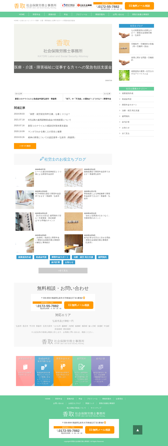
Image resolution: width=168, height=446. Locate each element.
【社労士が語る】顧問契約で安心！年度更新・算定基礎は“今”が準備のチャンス (48, 218)
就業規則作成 (24, 257)
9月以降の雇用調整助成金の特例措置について (49, 120)
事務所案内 (100, 14)
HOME (22, 14)
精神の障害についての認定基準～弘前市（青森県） (52, 137)
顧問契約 (102, 257)
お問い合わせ (118, 14)
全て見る (126, 133)
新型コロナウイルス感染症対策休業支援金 (48, 126)
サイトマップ (96, 408)
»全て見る (63, 270)
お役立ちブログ (74, 403)
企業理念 (119, 399)
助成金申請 (41, 257)
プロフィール (81, 14)
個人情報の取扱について (76, 408)
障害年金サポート (60, 257)
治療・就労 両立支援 (83, 257)
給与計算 (55, 262)
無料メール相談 (141, 5)
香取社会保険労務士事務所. (80, 441)
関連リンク (90, 403)
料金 (66, 14)
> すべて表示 (25, 146)
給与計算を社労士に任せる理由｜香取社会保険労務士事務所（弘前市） (97, 240)
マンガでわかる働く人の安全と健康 (45, 131)
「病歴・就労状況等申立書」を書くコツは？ (49, 114)
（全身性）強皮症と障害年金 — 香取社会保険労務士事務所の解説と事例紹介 (47, 240)
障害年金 (36, 14)
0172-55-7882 (108, 7)
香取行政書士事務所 (140, 14)
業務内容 (52, 14)
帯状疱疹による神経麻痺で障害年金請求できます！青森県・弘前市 (97, 196)
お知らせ (69, 262)
